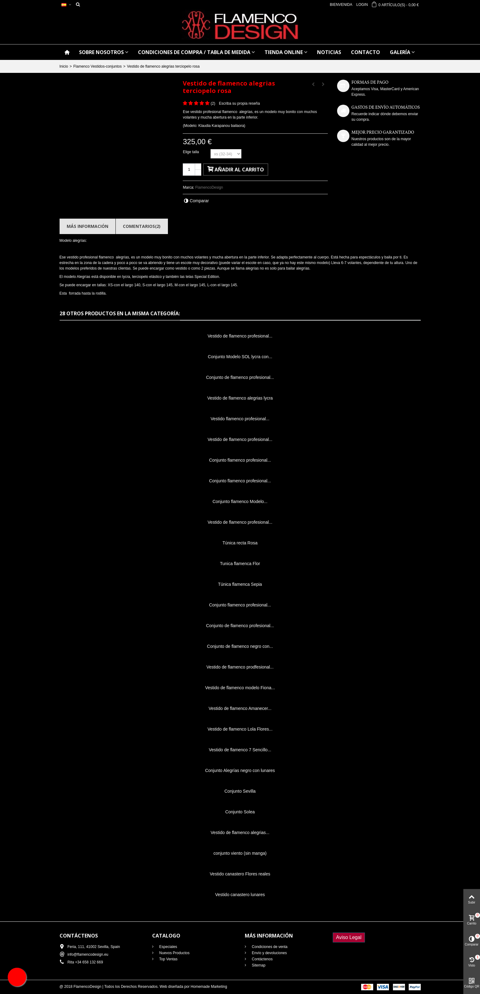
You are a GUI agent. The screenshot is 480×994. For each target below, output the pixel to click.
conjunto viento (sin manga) (240, 853)
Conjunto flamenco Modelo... (239, 501)
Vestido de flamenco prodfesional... (240, 667)
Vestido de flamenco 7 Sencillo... (240, 749)
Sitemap (258, 965)
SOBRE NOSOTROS (101, 52)
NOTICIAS (329, 52)
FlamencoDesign (209, 187)
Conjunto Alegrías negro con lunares (240, 770)
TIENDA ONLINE (284, 52)
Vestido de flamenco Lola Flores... (240, 729)
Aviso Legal (348, 937)
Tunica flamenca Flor (240, 563)
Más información (87, 226)
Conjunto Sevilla (240, 791)
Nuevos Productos (174, 953)
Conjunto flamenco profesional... (240, 460)
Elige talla (191, 152)
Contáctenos (262, 959)
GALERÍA (400, 52)
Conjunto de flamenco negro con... (240, 646)
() (213, 103)
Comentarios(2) (142, 226)
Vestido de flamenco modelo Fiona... (240, 687)
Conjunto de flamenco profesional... (240, 377)
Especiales (167, 947)
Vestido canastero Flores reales (240, 873)
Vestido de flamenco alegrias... (240, 832)
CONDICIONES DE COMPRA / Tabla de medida (194, 52)
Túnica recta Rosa (240, 542)
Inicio (64, 66)
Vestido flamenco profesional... (240, 418)
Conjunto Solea (240, 811)
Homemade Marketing (209, 986)
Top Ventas (168, 959)
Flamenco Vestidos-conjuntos (97, 66)
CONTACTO (365, 52)
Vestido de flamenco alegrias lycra (240, 398)
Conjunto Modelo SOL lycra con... (240, 356)
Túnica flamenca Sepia (240, 584)
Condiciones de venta (269, 947)
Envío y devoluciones (269, 953)
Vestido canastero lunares (240, 894)
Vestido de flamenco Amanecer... (240, 708)
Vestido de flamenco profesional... (240, 335)
